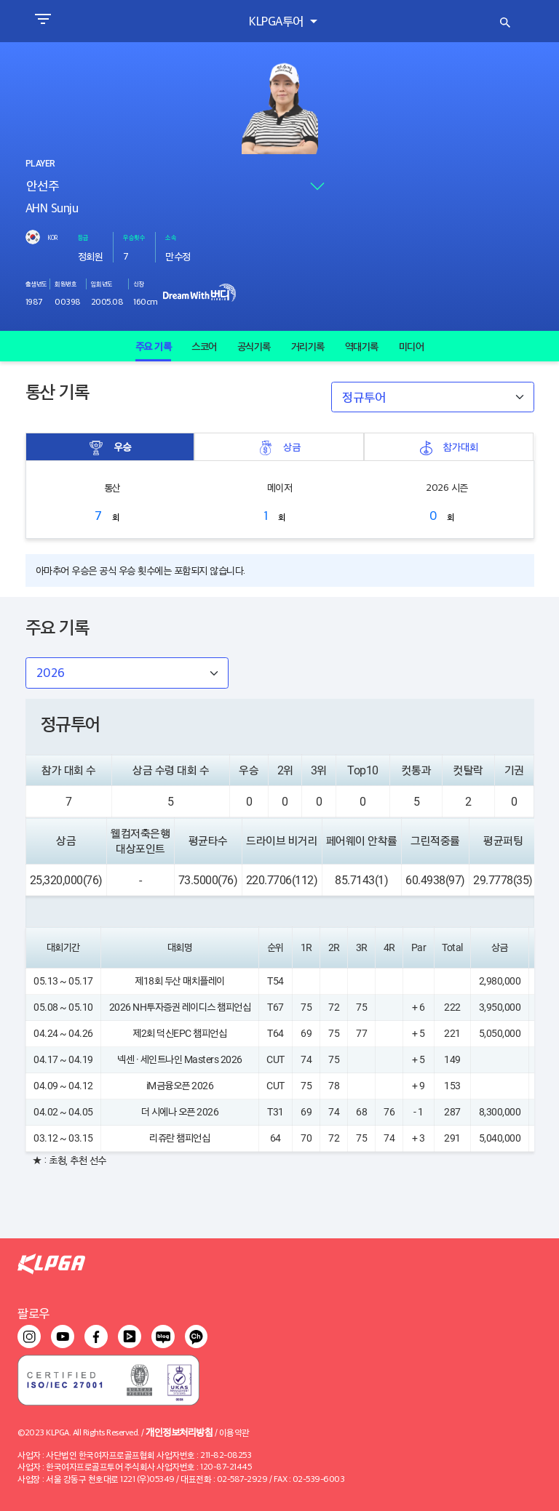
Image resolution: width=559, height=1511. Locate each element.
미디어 (411, 346)
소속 (170, 237)
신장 (138, 283)
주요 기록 (153, 346)
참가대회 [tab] (448, 446)
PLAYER (40, 164)
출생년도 (36, 283)
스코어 (204, 346)
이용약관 (234, 1432)
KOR (52, 237)
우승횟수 (134, 237)
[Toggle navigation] (42, 21)
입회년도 (102, 283)
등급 (83, 237)
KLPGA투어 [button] (277, 20)
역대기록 (361, 346)
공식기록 (254, 346)
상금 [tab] (279, 446)
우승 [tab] (110, 446)
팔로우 (33, 1312)
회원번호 (65, 283)
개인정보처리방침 (179, 1431)
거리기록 (308, 346)
